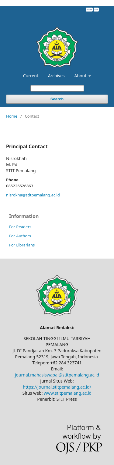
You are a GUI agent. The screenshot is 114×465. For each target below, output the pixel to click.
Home (11, 116)
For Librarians (22, 245)
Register (89, 9)
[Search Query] (57, 88)
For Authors (20, 236)
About (80, 76)
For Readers (20, 226)
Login (96, 9)
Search (57, 99)
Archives (56, 76)
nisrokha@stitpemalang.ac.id (33, 195)
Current (30, 76)
